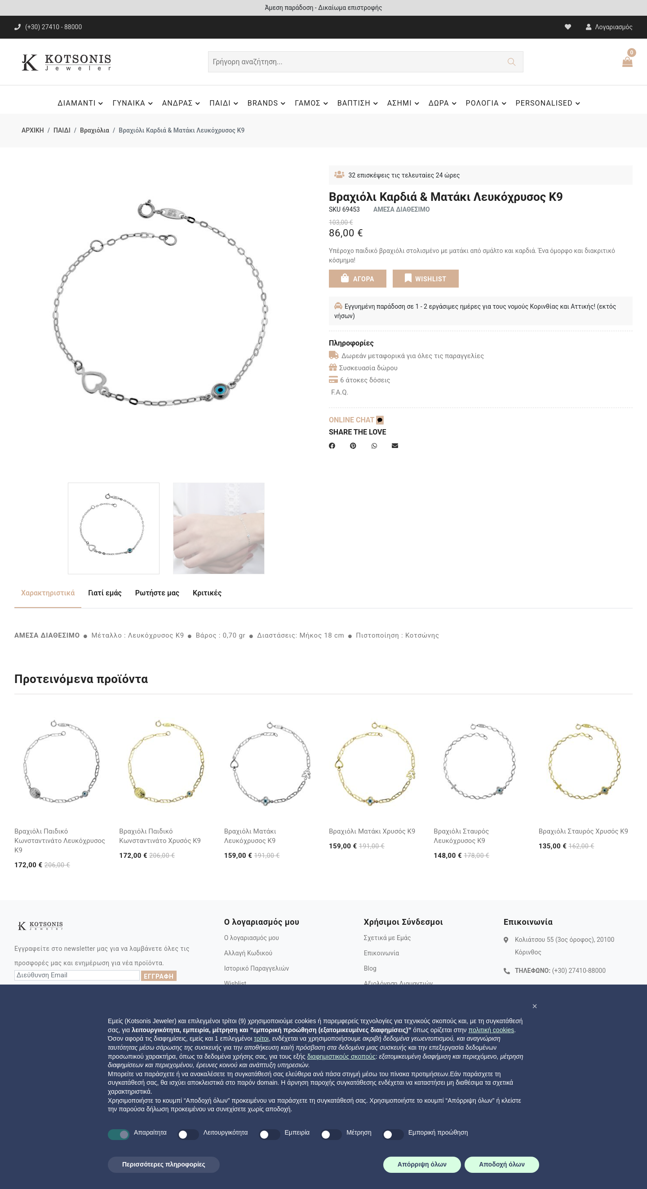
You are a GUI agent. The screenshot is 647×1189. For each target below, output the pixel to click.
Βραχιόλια (94, 130)
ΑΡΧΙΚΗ (33, 130)
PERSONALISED (549, 103)
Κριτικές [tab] (207, 593)
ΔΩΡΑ (444, 103)
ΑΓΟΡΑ (357, 277)
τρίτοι (261, 1038)
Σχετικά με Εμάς (387, 937)
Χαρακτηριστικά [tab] (48, 593)
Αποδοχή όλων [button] (502, 1164)
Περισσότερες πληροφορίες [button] (163, 1164)
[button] (534, 1006)
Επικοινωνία (381, 953)
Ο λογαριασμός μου (251, 937)
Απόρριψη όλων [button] (422, 1164)
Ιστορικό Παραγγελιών (256, 968)
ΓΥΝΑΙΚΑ (133, 103)
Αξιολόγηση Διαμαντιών (398, 983)
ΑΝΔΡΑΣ (182, 103)
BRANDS (268, 103)
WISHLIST (425, 277)
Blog (370, 968)
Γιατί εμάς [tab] (105, 593)
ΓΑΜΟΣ (312, 103)
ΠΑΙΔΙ (225, 103)
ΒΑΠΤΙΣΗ (359, 103)
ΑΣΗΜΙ (404, 103)
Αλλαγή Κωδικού (248, 953)
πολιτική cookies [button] (491, 1030)
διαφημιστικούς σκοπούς (341, 1056)
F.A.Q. (340, 392)
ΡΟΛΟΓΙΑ (487, 103)
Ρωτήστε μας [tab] (157, 593)
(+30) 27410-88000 (579, 970)
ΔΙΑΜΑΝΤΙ (82, 103)
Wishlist (235, 983)
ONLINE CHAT (356, 420)
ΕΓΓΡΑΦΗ (158, 976)
